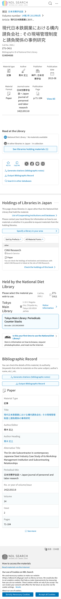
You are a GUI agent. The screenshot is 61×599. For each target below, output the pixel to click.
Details (18, 587)
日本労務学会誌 (15, 11)
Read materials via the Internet (16, 567)
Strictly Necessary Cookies (18, 594)
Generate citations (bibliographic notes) (24, 170)
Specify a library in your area (37, 231)
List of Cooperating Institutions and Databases (35, 215)
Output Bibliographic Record (19, 175)
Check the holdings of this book (40, 267)
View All (51, 98)
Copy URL (17, 163)
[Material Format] (34, 239)
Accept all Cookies (47, 594)
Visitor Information (50, 306)
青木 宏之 (8, 441)
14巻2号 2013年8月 (31, 15)
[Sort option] (13, 239)
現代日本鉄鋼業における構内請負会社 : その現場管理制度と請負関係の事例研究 (29, 416)
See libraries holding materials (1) (30, 149)
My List (8, 163)
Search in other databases (17, 181)
